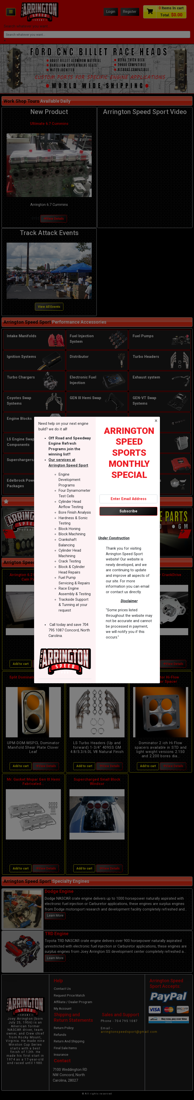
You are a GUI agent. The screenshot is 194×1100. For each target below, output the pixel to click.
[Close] (156, 421)
